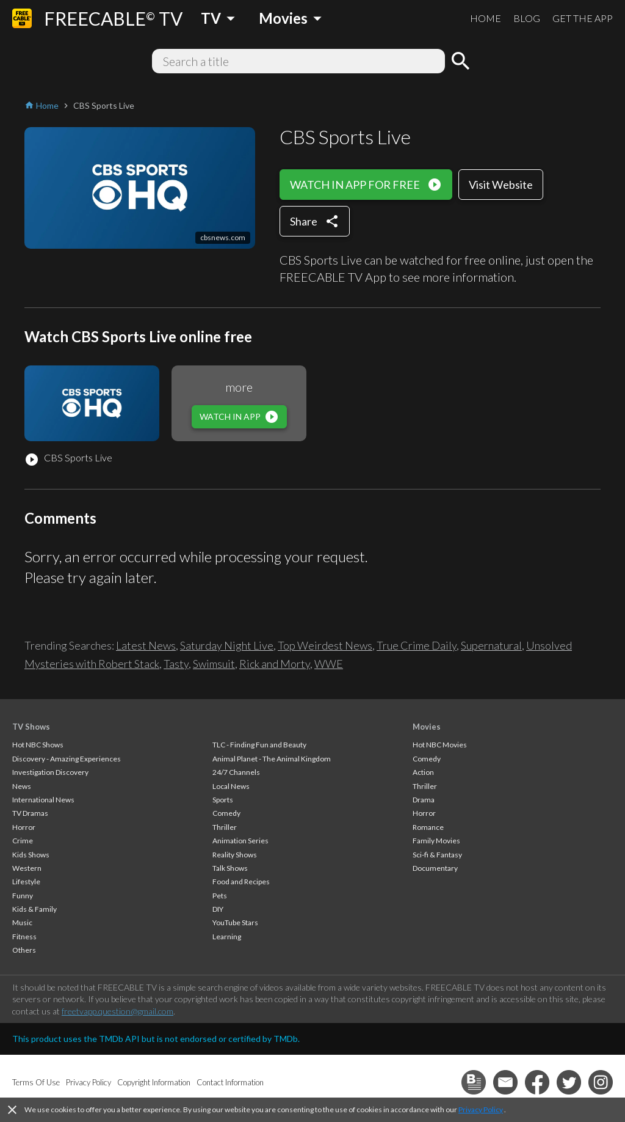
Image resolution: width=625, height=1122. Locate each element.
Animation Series (240, 840)
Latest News (146, 645)
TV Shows (31, 727)
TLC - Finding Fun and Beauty (259, 744)
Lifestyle (26, 881)
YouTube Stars (235, 922)
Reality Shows (234, 854)
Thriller (224, 827)
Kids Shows (30, 854)
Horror (23, 827)
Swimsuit (214, 663)
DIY (217, 909)
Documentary (435, 868)
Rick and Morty (274, 663)
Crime (22, 840)
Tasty (176, 663)
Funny (22, 895)
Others (24, 950)
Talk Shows (230, 868)
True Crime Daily (417, 645)
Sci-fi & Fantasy (437, 854)
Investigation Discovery (50, 772)
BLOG (526, 18)
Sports (222, 799)
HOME (485, 18)
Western (27, 868)
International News (43, 799)
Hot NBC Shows (37, 744)
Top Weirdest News (325, 645)
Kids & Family (34, 909)
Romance (428, 827)
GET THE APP (582, 18)
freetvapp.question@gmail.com (117, 1011)
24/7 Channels (236, 772)
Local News (231, 786)
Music (22, 922)
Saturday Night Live (226, 645)
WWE (328, 663)
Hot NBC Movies (440, 744)
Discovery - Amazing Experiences (66, 758)
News (21, 786)
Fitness (24, 936)
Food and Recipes (241, 881)
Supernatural (491, 645)
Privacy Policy (480, 1109)
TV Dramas (30, 813)
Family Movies (436, 840)
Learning (226, 936)
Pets (219, 895)
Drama (424, 799)
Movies (427, 727)
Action (423, 772)
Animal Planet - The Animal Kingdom (271, 758)
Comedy (226, 813)
